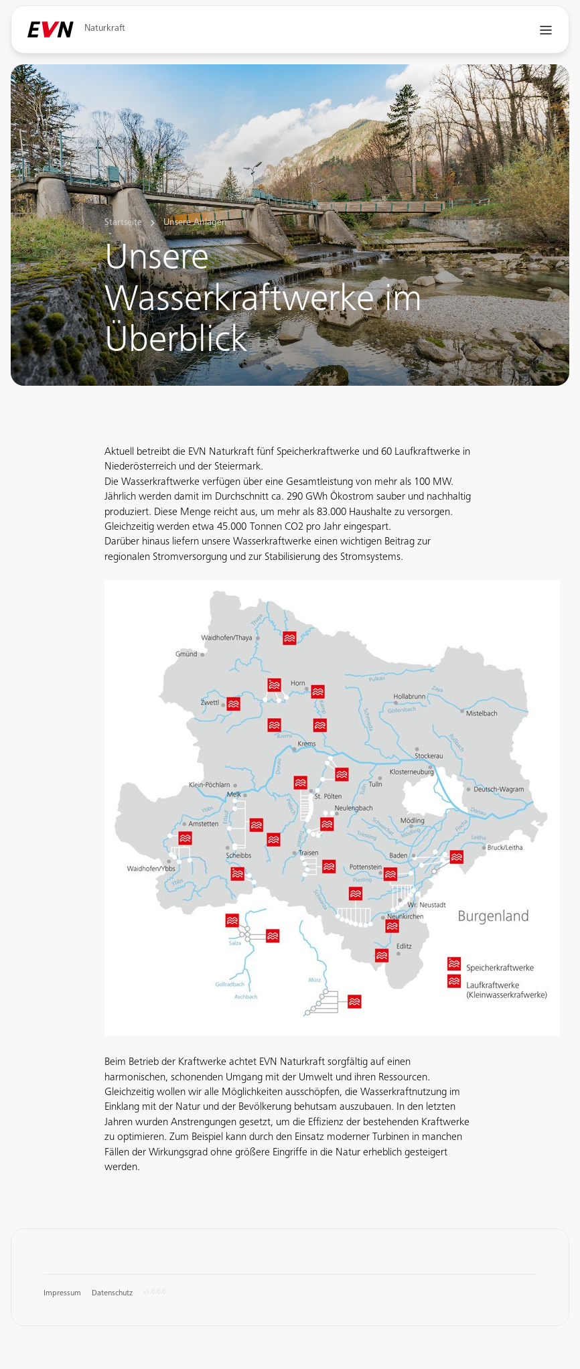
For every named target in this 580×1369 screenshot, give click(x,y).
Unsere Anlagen (195, 223)
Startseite (123, 223)
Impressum (62, 1293)
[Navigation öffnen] (546, 30)
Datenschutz (112, 1293)
